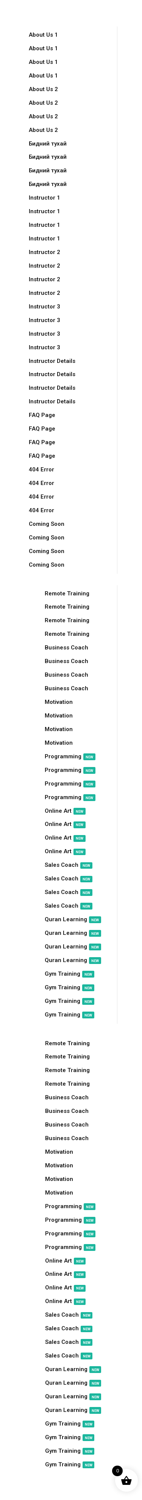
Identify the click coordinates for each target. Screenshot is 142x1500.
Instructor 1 (44, 197)
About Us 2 (43, 89)
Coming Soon (46, 524)
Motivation (59, 702)
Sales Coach (68, 865)
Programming (70, 756)
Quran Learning (73, 919)
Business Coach (66, 647)
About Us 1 (43, 34)
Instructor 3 (44, 306)
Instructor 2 (44, 252)
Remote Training (67, 593)
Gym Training (69, 974)
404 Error (41, 469)
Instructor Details (52, 361)
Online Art (65, 811)
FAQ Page (42, 415)
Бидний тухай (48, 143)
